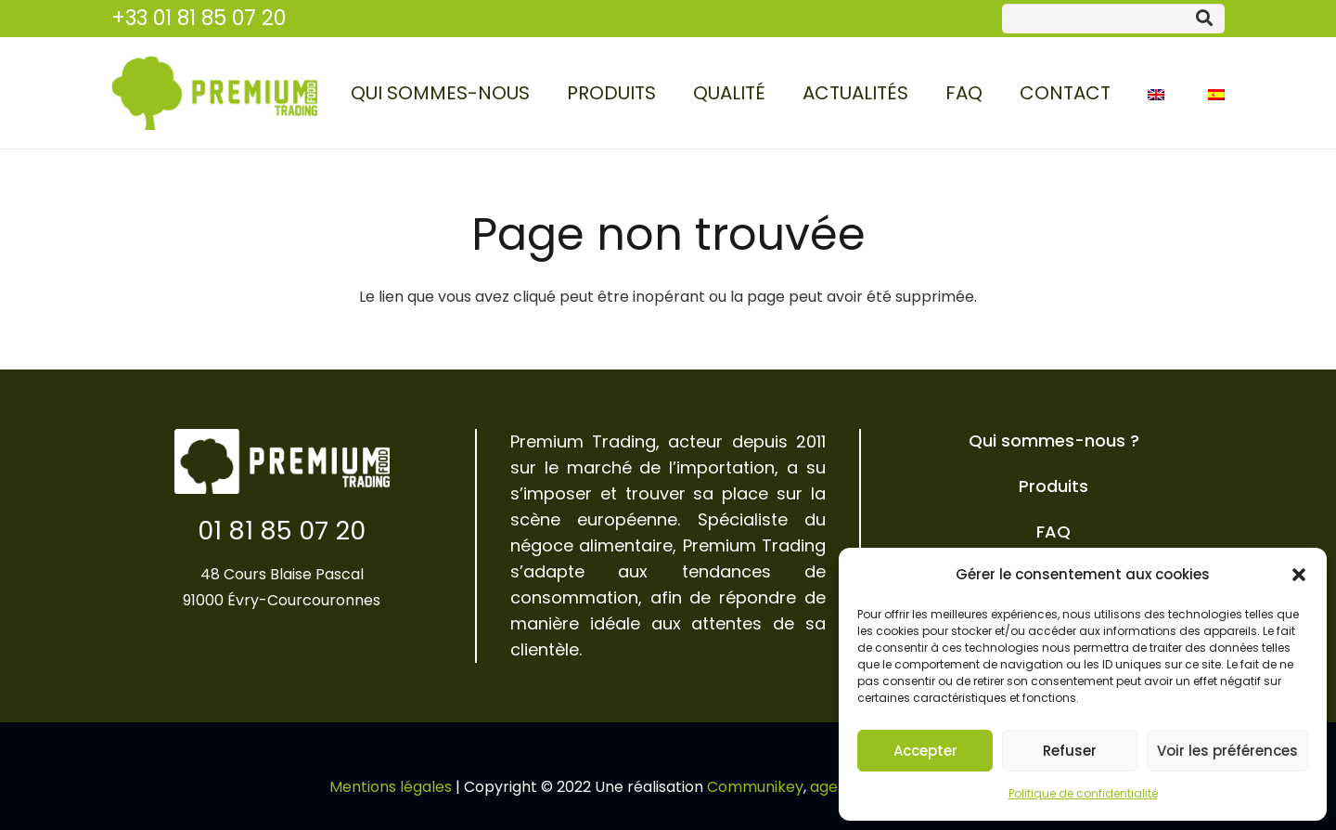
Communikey (755, 787)
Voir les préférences (1227, 750)
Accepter (925, 750)
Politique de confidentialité (1083, 793)
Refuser (1070, 750)
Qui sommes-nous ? (1054, 440)
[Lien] (214, 93)
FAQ (1053, 531)
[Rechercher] (1204, 18)
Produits (1053, 486)
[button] (1299, 574)
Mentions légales (390, 787)
